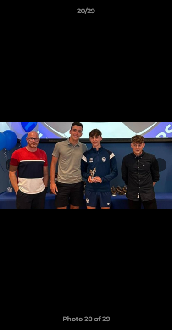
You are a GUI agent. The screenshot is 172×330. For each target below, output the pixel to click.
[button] (160, 13)
